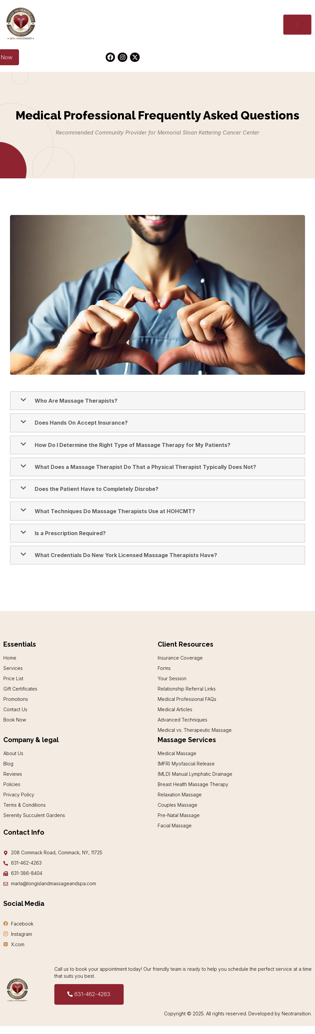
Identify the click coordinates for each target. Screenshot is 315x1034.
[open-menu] (297, 24)
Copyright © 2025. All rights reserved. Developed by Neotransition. (238, 1014)
